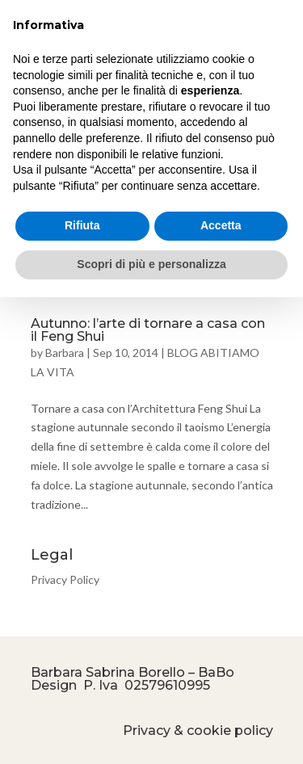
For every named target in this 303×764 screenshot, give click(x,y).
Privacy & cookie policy (198, 730)
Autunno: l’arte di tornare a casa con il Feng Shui (148, 330)
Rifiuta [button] (82, 225)
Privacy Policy (65, 579)
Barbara (64, 352)
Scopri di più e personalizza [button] (151, 264)
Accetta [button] (221, 225)
